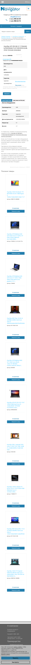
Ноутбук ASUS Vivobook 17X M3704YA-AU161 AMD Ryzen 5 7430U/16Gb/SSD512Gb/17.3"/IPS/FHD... (16, 194)
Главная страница (5, 36)
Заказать (7, 93)
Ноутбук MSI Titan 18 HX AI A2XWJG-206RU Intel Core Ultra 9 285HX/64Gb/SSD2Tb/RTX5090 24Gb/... (16, 320)
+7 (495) (15, 21)
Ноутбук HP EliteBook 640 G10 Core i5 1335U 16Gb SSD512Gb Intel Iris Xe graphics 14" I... (14, 278)
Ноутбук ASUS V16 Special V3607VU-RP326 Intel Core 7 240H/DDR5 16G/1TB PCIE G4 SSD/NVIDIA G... (15, 573)
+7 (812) (15, 19)
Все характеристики (20, 81)
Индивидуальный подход (16, 644)
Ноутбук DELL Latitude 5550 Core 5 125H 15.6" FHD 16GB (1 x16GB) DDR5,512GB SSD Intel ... (15, 447)
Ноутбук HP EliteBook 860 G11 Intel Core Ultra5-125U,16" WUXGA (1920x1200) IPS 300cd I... (14, 363)
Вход (28, 2)
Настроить (15, 662)
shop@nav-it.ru (15, 17)
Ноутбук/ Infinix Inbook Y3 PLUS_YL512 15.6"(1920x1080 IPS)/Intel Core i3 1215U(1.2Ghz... (15, 489)
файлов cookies (5, 654)
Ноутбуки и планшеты (18, 36)
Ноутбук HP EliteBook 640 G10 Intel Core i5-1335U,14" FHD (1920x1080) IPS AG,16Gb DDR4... (15, 236)
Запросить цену (16, 211)
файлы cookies (18, 647)
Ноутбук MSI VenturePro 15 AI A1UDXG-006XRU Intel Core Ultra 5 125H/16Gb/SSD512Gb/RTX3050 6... (16, 531)
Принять (15, 658)
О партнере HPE (7, 59)
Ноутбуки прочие (5, 38)
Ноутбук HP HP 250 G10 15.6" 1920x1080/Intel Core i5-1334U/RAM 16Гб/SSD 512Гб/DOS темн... (16, 405)
